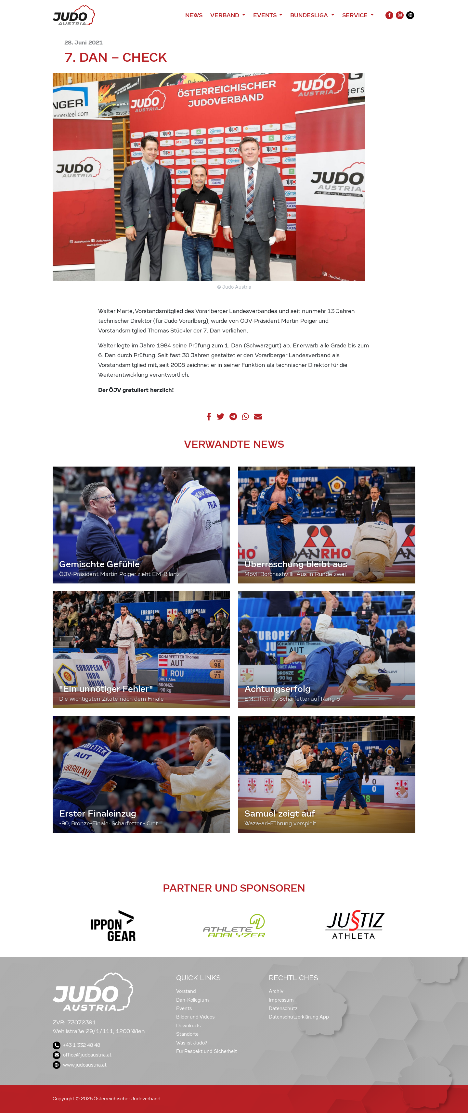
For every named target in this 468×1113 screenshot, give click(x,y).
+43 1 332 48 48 (76, 1045)
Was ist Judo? (191, 1043)
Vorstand (186, 991)
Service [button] (355, 15)
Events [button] (265, 15)
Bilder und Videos (195, 1017)
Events (184, 1008)
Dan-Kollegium (192, 1000)
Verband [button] (225, 15)
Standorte (187, 1034)
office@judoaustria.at (82, 1055)
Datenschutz (283, 1008)
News (193, 15)
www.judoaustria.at (80, 1065)
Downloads (188, 1026)
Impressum (281, 1000)
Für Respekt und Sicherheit (206, 1051)
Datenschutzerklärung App (299, 1017)
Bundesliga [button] (310, 15)
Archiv (276, 991)
